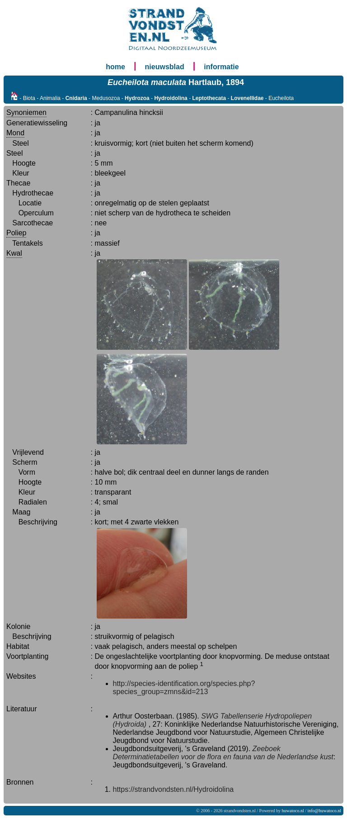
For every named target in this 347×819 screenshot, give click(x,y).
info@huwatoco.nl (324, 810)
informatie (221, 67)
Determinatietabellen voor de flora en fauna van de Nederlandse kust (223, 757)
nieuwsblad (164, 67)
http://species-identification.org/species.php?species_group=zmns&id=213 (184, 687)
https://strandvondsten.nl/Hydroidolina (173, 789)
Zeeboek (267, 748)
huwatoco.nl (293, 810)
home (115, 67)
